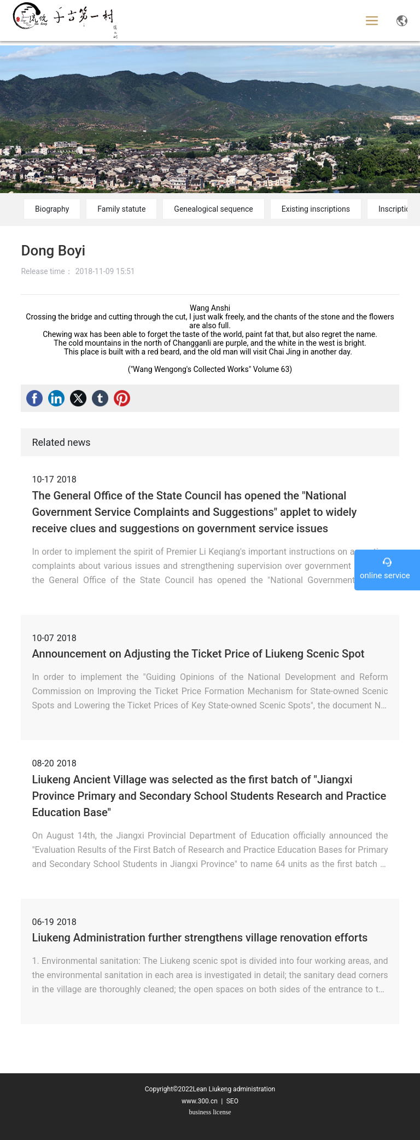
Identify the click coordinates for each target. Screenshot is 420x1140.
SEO (231, 1101)
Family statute (121, 209)
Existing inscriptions (316, 209)
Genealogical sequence (213, 209)
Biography (52, 209)
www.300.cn (200, 1101)
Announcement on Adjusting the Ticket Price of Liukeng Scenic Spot (198, 653)
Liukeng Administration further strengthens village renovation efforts (200, 937)
